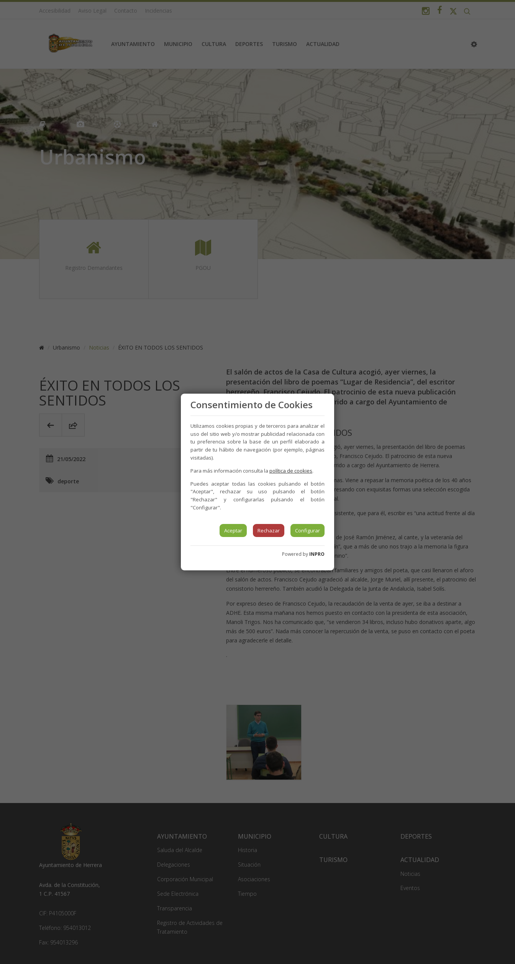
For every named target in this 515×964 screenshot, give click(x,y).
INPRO (317, 554)
